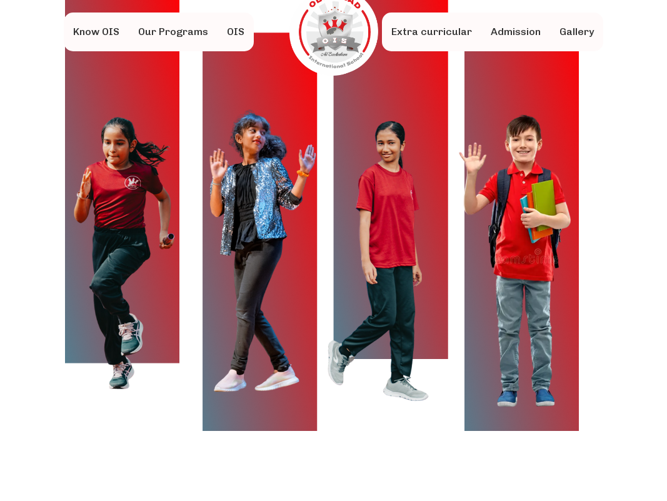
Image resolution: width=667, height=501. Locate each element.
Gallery (576, 32)
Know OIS (96, 32)
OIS (235, 32)
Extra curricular (431, 32)
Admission (516, 32)
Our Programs (173, 32)
